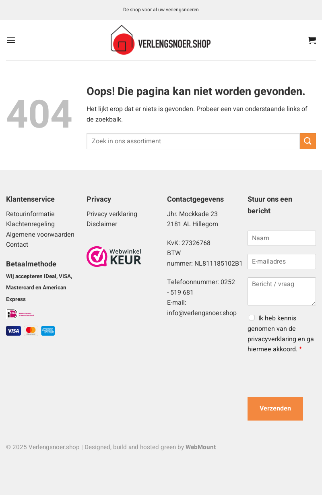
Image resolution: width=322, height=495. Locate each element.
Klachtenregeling (30, 224)
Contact (17, 245)
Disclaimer (102, 224)
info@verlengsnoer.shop (202, 313)
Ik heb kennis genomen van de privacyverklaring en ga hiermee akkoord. (281, 334)
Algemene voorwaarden (40, 234)
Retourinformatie (30, 214)
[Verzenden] (308, 141)
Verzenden (275, 408)
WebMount (201, 447)
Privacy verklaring (112, 214)
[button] (11, 40)
